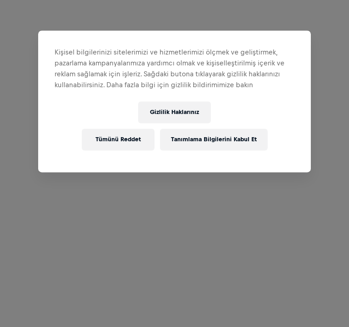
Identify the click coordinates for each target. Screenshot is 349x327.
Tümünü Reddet (118, 139)
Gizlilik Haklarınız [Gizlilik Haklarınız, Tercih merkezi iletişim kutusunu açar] (174, 112)
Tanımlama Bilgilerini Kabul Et (214, 139)
